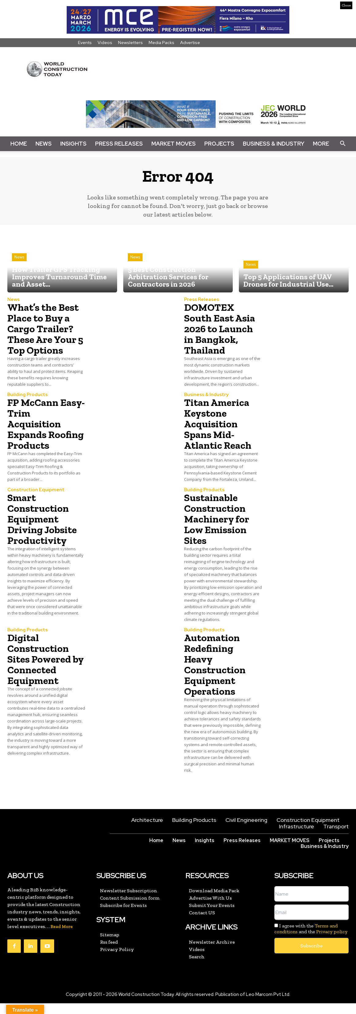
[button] (342, 143)
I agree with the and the (310, 939)
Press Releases (119, 143)
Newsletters (130, 42)
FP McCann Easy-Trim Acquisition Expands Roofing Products (35, 429)
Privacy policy (331, 942)
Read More (61, 937)
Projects (219, 143)
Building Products (27, 394)
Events (85, 42)
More (321, 143)
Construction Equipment (36, 500)
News (43, 143)
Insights (73, 143)
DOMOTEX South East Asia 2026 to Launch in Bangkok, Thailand (221, 328)
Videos (105, 42)
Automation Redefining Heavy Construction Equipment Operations (216, 675)
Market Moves (173, 143)
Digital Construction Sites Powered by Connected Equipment (41, 669)
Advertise (190, 42)
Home (18, 143)
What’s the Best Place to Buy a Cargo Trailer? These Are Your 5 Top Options (45, 328)
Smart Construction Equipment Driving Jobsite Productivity (44, 529)
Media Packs (161, 42)
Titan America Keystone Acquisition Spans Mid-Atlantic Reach (219, 423)
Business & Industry (273, 143)
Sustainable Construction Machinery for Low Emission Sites (218, 529)
